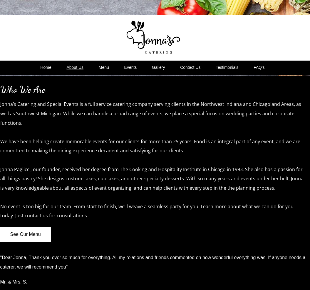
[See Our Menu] (25, 234)
